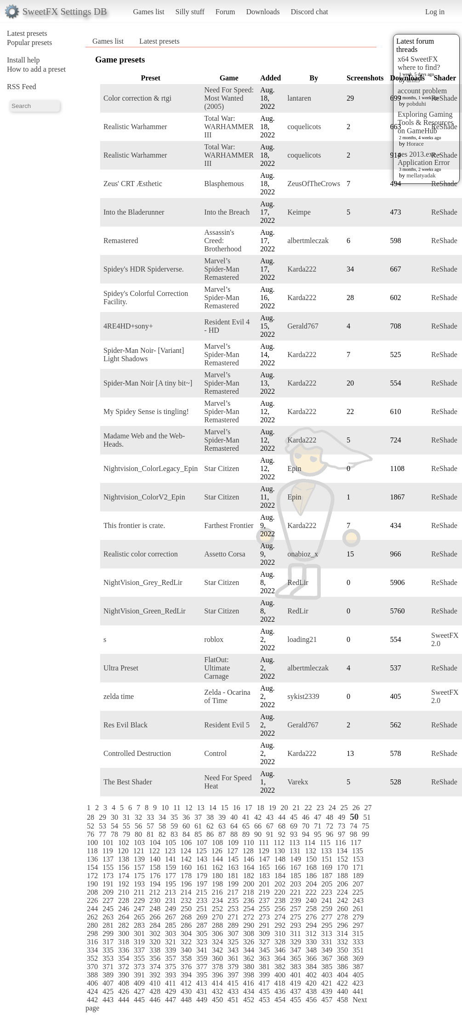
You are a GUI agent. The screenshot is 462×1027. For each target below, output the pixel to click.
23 (320, 807)
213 (170, 892)
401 (295, 975)
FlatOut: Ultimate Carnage (217, 668)
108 (217, 842)
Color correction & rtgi (137, 98)
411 (170, 983)
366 (311, 958)
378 (217, 966)
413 (201, 983)
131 (295, 851)
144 (217, 859)
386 (342, 966)
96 (329, 834)
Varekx (297, 782)
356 (154, 958)
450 (217, 1000)
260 (342, 909)
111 (263, 842)
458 (342, 1000)
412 (185, 983)
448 (186, 1000)
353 (108, 958)
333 (358, 942)
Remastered (120, 240)
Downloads (262, 12)
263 (108, 917)
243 (358, 900)
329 (295, 942)
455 (295, 1000)
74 (353, 826)
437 (295, 991)
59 (174, 826)
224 (342, 892)
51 (367, 817)
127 (232, 851)
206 (342, 884)
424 (92, 991)
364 (279, 958)
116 (340, 842)
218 (248, 892)
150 (311, 859)
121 (138, 851)
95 (317, 834)
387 (358, 966)
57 (150, 826)
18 (260, 807)
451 (233, 1000)
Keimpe (299, 212)
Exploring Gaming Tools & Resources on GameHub (426, 122)
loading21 (302, 639)
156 (123, 867)
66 (258, 826)
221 (295, 892)
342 (217, 950)
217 (232, 892)
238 (279, 900)
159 (170, 867)
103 (139, 842)
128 (248, 851)
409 (139, 983)
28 (90, 817)
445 (139, 1000)
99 (365, 834)
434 (248, 991)
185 (295, 875)
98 (353, 834)
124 (185, 851)
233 (201, 900)
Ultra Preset (120, 668)
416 (248, 983)
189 (358, 875)
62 (210, 826)
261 (358, 909)
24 (332, 807)
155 (108, 867)
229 (139, 900)
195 (170, 884)
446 (154, 1000)
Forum (225, 12)
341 (201, 950)
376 (186, 966)
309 (264, 933)
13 (200, 807)
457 (326, 1000)
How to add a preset (36, 69)
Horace (415, 143)
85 (198, 834)
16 (236, 807)
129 (263, 851)
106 (186, 842)
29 (102, 817)
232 (186, 900)
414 (216, 983)
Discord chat (309, 12)
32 (138, 817)
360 (217, 958)
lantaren (299, 98)
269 (201, 917)
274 (279, 917)
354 (123, 958)
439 (326, 991)
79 (126, 834)
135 (357, 851)
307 (233, 933)
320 (154, 942)
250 (186, 909)
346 (279, 950)
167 (295, 867)
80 (138, 834)
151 (326, 859)
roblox (213, 639)
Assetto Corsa (224, 554)
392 (154, 975)
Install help (23, 60)
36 (186, 817)
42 (258, 817)
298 (92, 933)
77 (102, 834)
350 (342, 950)
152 (342, 859)
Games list (149, 12)
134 (342, 851)
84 (186, 834)
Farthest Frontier (228, 525)
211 (139, 892)
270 (217, 917)
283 (139, 925)
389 (108, 975)
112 (279, 842)
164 (248, 867)
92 (281, 834)
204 (311, 884)
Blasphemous (224, 183)
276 (311, 917)
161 (201, 867)
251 (201, 909)
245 (108, 909)
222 (310, 892)
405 (358, 975)
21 (296, 807)
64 (234, 826)
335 (108, 950)
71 (317, 826)
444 (123, 1000)
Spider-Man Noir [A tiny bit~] (147, 383)
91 (270, 834)
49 (341, 817)
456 (311, 1000)
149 (295, 859)
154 (92, 867)
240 (311, 900)
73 (341, 826)
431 (201, 991)
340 (186, 950)
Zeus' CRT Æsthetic (132, 183)
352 (92, 958)
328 (279, 942)
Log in (435, 12)
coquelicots (304, 127)
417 (263, 983)
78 (114, 834)
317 (108, 942)
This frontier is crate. (134, 525)
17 (248, 807)
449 (201, 1000)
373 (139, 966)
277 (326, 917)
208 (92, 892)
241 (326, 900)
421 (326, 983)
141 (170, 859)
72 (329, 826)
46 (305, 817)
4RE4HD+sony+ (128, 326)
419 (295, 983)
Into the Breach (227, 212)
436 (279, 991)
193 (139, 884)
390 (123, 975)
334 (92, 950)
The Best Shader (127, 782)
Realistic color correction (140, 554)
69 (293, 826)
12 (188, 807)
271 (233, 917)
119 (107, 851)
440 (342, 991)
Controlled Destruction (137, 753)
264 (123, 917)
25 (344, 807)
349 (326, 950)
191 (108, 884)
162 (217, 867)
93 (293, 834)
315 (357, 933)
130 (279, 851)
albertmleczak (308, 240)
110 (248, 842)
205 (326, 884)
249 (170, 909)
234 (217, 900)
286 (186, 925)
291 (264, 925)
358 (186, 958)
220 (279, 892)
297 (358, 925)
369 (358, 958)
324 (217, 942)
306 (217, 933)
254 (248, 909)
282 (123, 925)
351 (358, 950)
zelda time (118, 696)
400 (279, 975)
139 (139, 859)
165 (264, 867)
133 (326, 851)
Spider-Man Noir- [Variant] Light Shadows (143, 354)
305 (201, 933)
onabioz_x (302, 554)
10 (165, 807)
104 (154, 842)
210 (123, 892)
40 (234, 817)
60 (186, 826)
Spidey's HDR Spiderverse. (143, 269)
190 (92, 884)
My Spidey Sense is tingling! (146, 411)
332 (342, 942)
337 (139, 950)
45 (293, 817)
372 (123, 966)
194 (154, 884)
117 (355, 842)
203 (295, 884)
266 (154, 917)
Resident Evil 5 (227, 725)
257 (295, 909)
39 (222, 817)
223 (326, 892)
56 (138, 826)
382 (279, 966)
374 (154, 966)
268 (186, 917)
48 (329, 817)
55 (126, 826)
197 (201, 884)
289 (233, 925)
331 (326, 942)
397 (233, 975)
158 (154, 867)
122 (154, 851)
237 (264, 900)
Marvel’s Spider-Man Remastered (221, 269)
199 (233, 884)
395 (201, 975)
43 (270, 817)
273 (264, 917)
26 (355, 807)
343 (233, 950)
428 (154, 991)
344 (248, 950)
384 (311, 966)
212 (154, 892)
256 (279, 909)
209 (108, 892)
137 (108, 859)
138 (123, 859)
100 (92, 842)
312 (310, 933)
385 (326, 966)
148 (279, 859)
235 (233, 900)
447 (170, 1000)
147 (264, 859)
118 (92, 851)
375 (170, 966)
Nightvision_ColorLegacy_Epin (150, 468)
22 (308, 807)
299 (108, 933)
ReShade (444, 98)
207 (358, 884)
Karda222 (301, 269)
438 (311, 991)
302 (154, 933)
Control (215, 753)
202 (279, 884)
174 (123, 875)
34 (162, 817)
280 (92, 925)
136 (92, 859)
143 (201, 859)
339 (170, 950)
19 (272, 807)
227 (108, 900)
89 (246, 834)
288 (217, 925)
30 (114, 817)
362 (248, 958)
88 (234, 834)
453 (264, 1000)
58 (162, 826)
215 (201, 892)
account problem (422, 91)
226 (92, 900)
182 (248, 875)
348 (311, 950)
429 (170, 991)
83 (174, 834)
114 (309, 842)
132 (310, 851)
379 (233, 966)
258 (311, 909)
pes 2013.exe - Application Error (424, 158)
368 (342, 958)
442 (92, 1000)
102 (123, 842)
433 (233, 991)
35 (174, 817)
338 (154, 950)
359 (201, 958)
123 (170, 851)
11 (176, 807)
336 (123, 950)
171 (358, 867)
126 (216, 851)
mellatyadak (421, 175)
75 (365, 826)
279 (358, 917)
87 (222, 834)
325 (233, 942)
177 (170, 875)
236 (248, 900)
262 (92, 917)
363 (264, 958)
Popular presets (29, 42)
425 (108, 991)
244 (92, 909)
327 (264, 942)
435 (264, 991)
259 (326, 909)
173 (108, 875)
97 (341, 834)
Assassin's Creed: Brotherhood (222, 240)
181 (233, 875)
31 (126, 817)
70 (305, 826)
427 (139, 991)
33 (150, 817)
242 (342, 900)
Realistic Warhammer (135, 127)
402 (311, 975)
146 (248, 859)
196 (186, 884)
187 (326, 875)
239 (295, 900)
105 (170, 842)
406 (92, 983)
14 (212, 807)
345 (264, 950)
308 (248, 933)
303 (170, 933)
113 (294, 842)
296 (342, 925)
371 (108, 966)
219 (263, 892)
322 (186, 942)
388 (92, 975)
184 (279, 875)
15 (224, 807)
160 (186, 867)
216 (216, 892)
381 (264, 966)
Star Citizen (221, 468)
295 (326, 925)
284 (154, 925)
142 (186, 859)
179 (201, 875)
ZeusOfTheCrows (313, 183)
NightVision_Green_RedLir (144, 611)
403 (326, 975)
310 (279, 933)
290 (248, 925)
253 (233, 909)
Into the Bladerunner (133, 212)
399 (264, 975)
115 (324, 842)
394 (186, 975)
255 (264, 909)
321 (170, 942)
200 (248, 884)
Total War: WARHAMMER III (229, 126)
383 (295, 966)
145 (233, 859)
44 (281, 817)
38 (210, 817)
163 (233, 867)
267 (170, 917)
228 (123, 900)
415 (232, 983)
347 (295, 950)
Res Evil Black (125, 725)
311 (295, 933)
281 (108, 925)
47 (317, 817)
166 (279, 867)
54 (114, 826)
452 (248, 1000)
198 (217, 884)
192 (123, 884)
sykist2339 (303, 696)
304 (186, 933)
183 (264, 875)
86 (210, 834)
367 (326, 958)
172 (92, 875)
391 (139, 975)
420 (310, 983)
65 (246, 826)
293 (295, 925)
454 (279, 1000)
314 (342, 933)
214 (185, 892)
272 (248, 917)
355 (139, 958)
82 (162, 834)
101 (108, 842)
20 (284, 807)
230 (154, 900)
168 (311, 867)
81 (150, 834)
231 (170, 900)
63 (222, 826)
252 (217, 909)
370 (92, 966)
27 (367, 807)
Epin (294, 468)
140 (154, 859)
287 (201, 925)
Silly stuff (190, 12)
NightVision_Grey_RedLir (142, 582)
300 (123, 933)
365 (295, 958)
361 (233, 958)
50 (354, 817)
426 (123, 991)
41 (246, 817)
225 (357, 892)
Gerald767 (303, 326)
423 (357, 983)
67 (270, 826)
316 (92, 942)
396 (217, 975)
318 (123, 942)
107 (201, 842)
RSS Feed (21, 87)
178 (186, 875)
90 (258, 834)
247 (139, 909)
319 (139, 942)
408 (123, 983)
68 (281, 826)
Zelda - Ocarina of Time (227, 696)
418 (279, 983)
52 (90, 826)
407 (108, 983)
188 (342, 875)
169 (326, 867)
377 (201, 966)
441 (358, 991)
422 (342, 983)
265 (139, 917)
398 (248, 975)
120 (123, 851)
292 (279, 925)
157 (139, 867)
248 (154, 909)
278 (342, 917)
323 (201, 942)
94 (305, 834)
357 (170, 958)
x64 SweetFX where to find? (419, 63)
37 (198, 817)
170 (342, 867)
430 (186, 991)
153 (358, 859)
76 (90, 834)
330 (311, 942)
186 (311, 875)
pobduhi (416, 103)
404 (342, 975)
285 (170, 925)
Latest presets (27, 33)
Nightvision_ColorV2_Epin (144, 497)
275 (295, 917)
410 (154, 983)
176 (154, 875)
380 (248, 966)
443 (108, 1000)
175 (139, 875)
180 (217, 875)
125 (201, 851)
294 (311, 925)
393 (170, 975)
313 (326, 933)
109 (233, 842)
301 (139, 933)
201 (264, 884)
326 (248, 942)
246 (123, 909)
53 (102, 826)
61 (198, 826)
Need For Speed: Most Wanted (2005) (229, 98)
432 (217, 991)
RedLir (297, 582)
